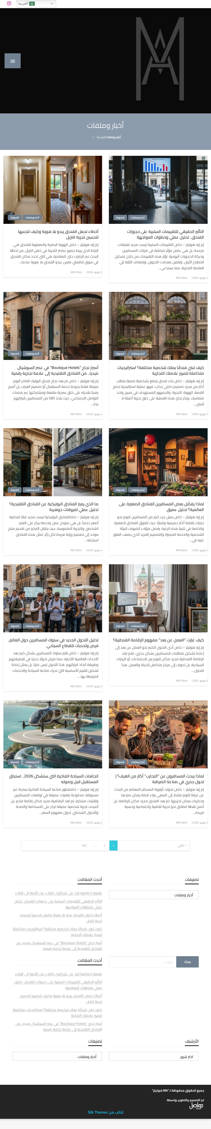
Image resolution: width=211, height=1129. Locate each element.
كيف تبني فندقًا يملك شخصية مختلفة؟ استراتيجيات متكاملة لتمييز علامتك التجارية (160, 370)
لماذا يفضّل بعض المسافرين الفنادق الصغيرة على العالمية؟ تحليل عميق (161, 506)
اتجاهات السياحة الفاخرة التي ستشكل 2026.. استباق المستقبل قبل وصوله (53, 778)
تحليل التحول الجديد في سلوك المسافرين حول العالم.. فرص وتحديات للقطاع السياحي (53, 642)
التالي (180, 845)
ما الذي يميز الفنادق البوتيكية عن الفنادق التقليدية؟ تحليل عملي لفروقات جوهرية (53, 506)
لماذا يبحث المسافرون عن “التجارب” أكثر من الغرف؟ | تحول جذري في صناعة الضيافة (159, 778)
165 (84, 845)
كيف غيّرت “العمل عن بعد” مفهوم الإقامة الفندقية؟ (158, 640)
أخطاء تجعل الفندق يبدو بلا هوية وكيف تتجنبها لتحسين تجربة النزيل (58, 234)
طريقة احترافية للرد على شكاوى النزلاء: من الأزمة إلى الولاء (58, 893)
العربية (26, 3)
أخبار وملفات (138, 217)
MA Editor (181, 277)
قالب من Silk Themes (105, 1112)
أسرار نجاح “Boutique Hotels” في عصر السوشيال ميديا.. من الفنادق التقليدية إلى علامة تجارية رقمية (54, 370)
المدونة (120, 217)
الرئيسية (101, 137)
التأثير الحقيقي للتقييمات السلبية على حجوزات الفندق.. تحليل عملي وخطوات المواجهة (165, 234)
